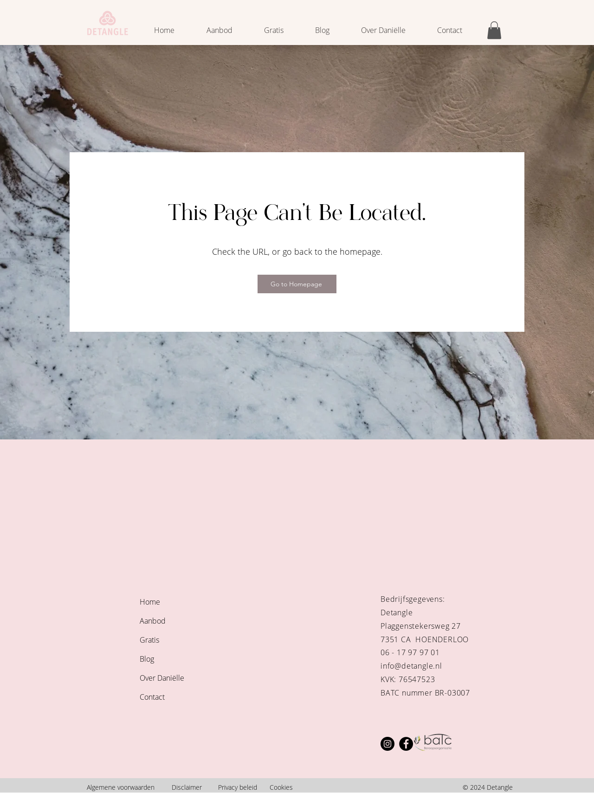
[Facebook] (406, 744)
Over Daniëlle (162, 678)
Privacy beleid (237, 787)
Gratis (149, 640)
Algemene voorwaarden (121, 787)
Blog (147, 659)
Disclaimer (187, 787)
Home (150, 602)
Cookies (281, 787)
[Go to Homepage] (297, 284)
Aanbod (153, 621)
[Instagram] (387, 744)
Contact (152, 697)
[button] (494, 30)
